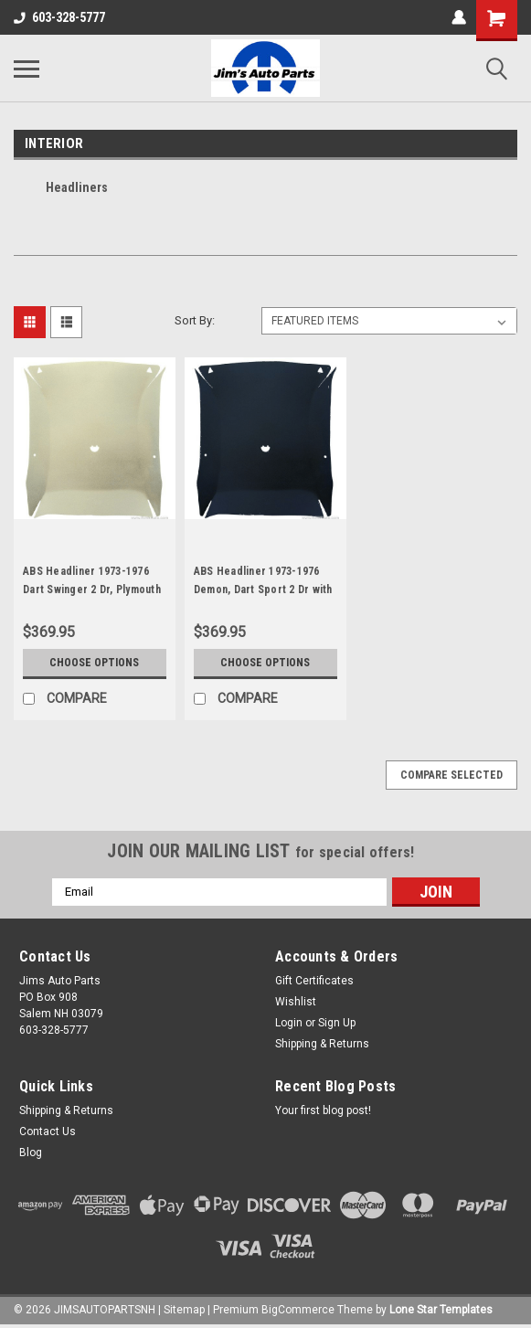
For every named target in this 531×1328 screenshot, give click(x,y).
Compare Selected (451, 775)
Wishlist (295, 1001)
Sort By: (195, 320)
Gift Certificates (314, 980)
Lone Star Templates (441, 1309)
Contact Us (47, 1131)
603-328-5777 (59, 17)
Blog (30, 1152)
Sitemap (184, 1309)
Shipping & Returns (322, 1043)
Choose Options (94, 662)
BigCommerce (298, 1309)
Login (289, 1022)
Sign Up (337, 1022)
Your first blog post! (323, 1110)
